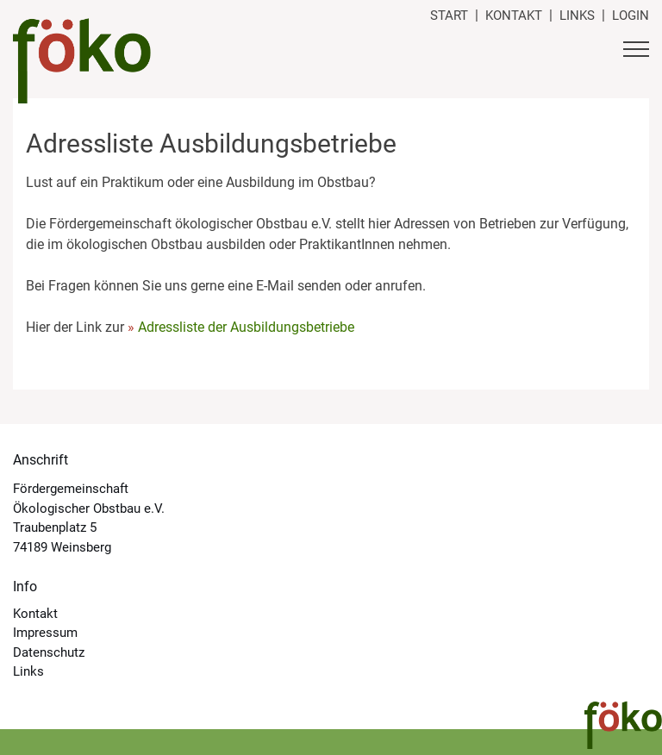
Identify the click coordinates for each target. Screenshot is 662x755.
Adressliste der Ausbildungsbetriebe (246, 327)
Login (630, 15)
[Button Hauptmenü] (636, 51)
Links (577, 15)
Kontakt (513, 15)
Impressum (45, 632)
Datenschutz (48, 652)
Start (449, 15)
